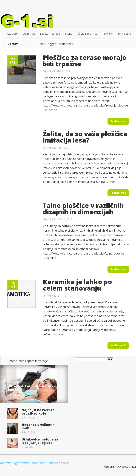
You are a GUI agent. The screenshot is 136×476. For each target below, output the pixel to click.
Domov (12, 43)
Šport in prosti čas (88, 33)
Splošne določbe (59, 463)
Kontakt (5, 463)
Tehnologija (124, 33)
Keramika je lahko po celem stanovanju (77, 284)
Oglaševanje (21, 463)
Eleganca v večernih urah (38, 426)
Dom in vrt (29, 33)
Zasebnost (38, 463)
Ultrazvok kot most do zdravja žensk (33, 388)
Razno (68, 33)
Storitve (108, 33)
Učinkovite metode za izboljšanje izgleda (40, 441)
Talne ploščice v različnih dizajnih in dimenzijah (83, 208)
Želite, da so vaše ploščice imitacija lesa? (85, 136)
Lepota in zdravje (50, 33)
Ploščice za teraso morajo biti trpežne (84, 60)
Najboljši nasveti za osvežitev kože (38, 411)
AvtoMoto (12, 33)
